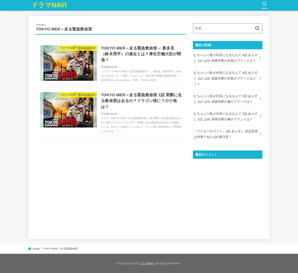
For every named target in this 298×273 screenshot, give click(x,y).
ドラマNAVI (49, 5)
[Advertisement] (227, 195)
